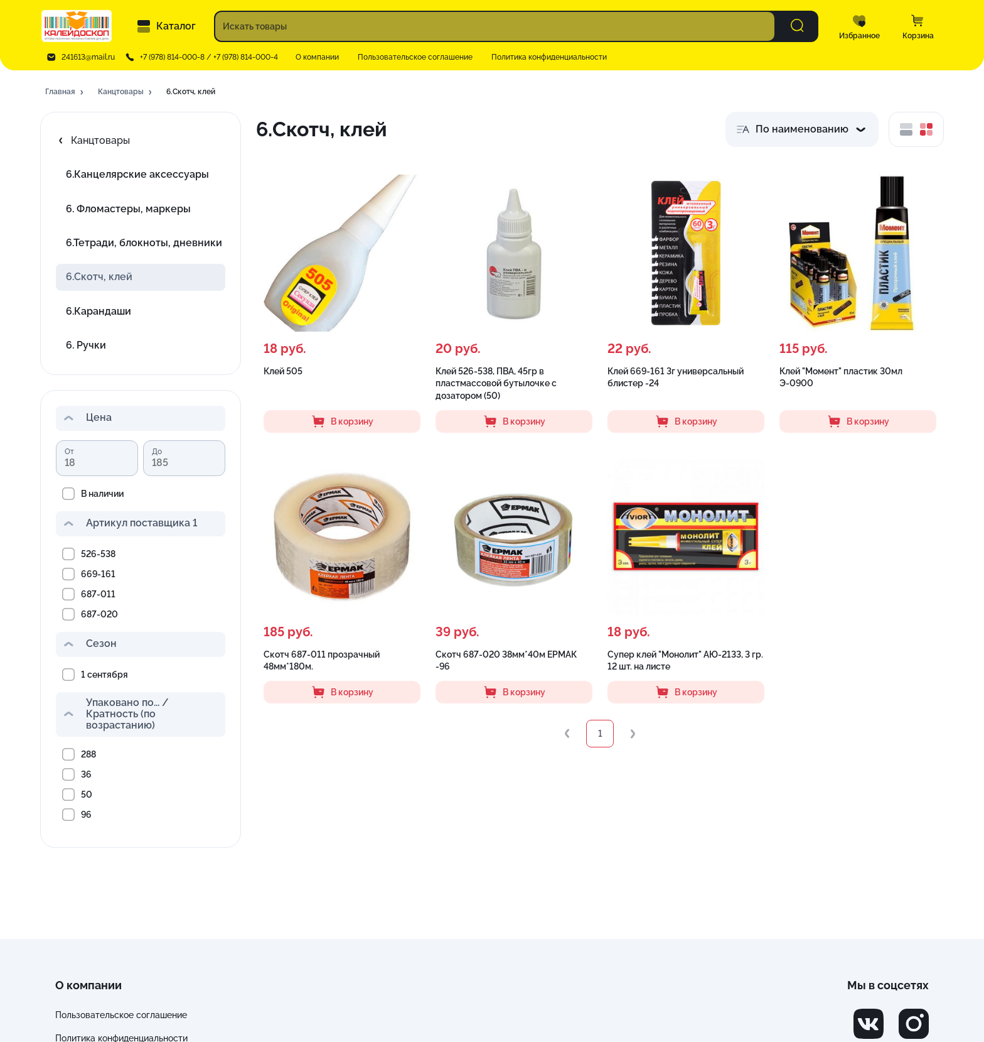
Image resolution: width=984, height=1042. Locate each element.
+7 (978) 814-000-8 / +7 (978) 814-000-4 (209, 57)
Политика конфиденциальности (549, 57)
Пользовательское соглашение (415, 57)
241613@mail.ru (88, 57)
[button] (65, 92)
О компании (317, 57)
